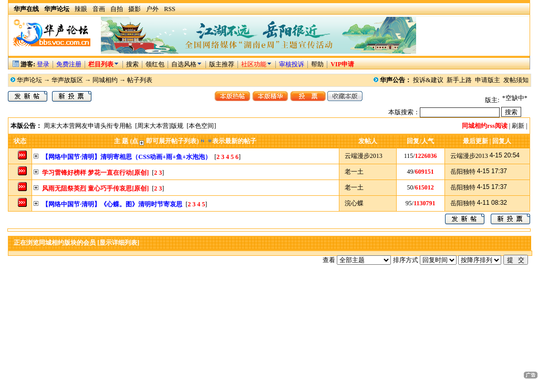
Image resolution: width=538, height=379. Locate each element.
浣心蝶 (354, 203)
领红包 (155, 64)
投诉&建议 (428, 80)
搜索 (133, 64)
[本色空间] (201, 125)
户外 (152, 9)
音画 (98, 9)
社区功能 (253, 64)
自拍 (116, 9)
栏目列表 (103, 64)
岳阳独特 (462, 171)
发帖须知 (516, 80)
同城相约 (105, 80)
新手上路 (459, 80)
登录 (43, 64)
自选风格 (183, 64)
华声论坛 (29, 80)
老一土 (354, 171)
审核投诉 (291, 64)
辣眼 (81, 9)
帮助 (317, 64)
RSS (169, 9)
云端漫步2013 (363, 155)
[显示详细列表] (118, 242)
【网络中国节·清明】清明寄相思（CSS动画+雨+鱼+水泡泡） (126, 157)
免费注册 (68, 64)
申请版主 (487, 80)
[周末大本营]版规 (159, 125)
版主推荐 (221, 64)
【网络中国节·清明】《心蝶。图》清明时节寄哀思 (112, 204)
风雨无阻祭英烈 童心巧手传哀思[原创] (95, 188)
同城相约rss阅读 (485, 125)
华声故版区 (67, 80)
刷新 (518, 125)
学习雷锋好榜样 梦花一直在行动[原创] (95, 172)
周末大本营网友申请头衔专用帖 (88, 125)
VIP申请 (342, 64)
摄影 (134, 9)
